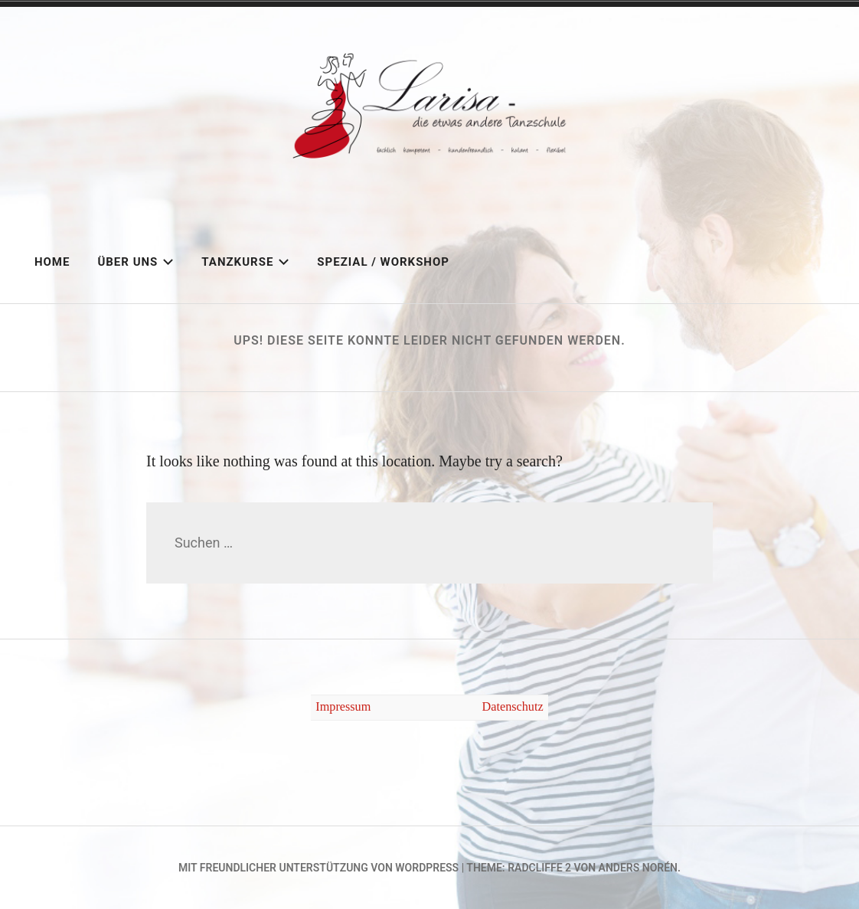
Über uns (135, 262)
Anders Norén (638, 868)
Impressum (343, 707)
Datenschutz (513, 707)
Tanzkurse (245, 262)
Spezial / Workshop (383, 262)
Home (52, 262)
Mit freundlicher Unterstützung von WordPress (318, 868)
